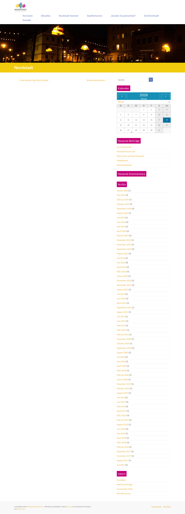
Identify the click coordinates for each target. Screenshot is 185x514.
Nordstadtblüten (124, 165)
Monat (121, 102)
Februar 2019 (123, 420)
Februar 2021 (123, 334)
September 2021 (124, 307)
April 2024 (121, 231)
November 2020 (124, 339)
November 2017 (124, 456)
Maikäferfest (122, 160)
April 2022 (121, 303)
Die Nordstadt (151, 15)
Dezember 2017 (124, 451)
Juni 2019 (121, 402)
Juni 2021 (121, 321)
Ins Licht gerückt (124, 147)
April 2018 (121, 438)
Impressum (156, 507)
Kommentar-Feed (124, 489)
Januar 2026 (122, 190)
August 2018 (122, 424)
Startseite (28, 15)
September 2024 (124, 208)
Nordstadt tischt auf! (126, 151)
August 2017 (122, 460)
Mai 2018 (121, 433)
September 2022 (124, 285)
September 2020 (124, 348)
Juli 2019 (121, 397)
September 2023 (124, 249)
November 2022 (124, 280)
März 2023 (121, 271)
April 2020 (121, 366)
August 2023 (122, 253)
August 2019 (122, 393)
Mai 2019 (121, 406)
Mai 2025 (121, 195)
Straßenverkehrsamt (97, 80)
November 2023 (124, 244)
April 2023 (121, 267)
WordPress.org (123, 493)
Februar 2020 (123, 375)
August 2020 (122, 352)
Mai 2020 (121, 361)
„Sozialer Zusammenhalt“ (123, 15)
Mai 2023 (121, 262)
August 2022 (122, 289)
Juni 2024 (121, 222)
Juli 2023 (121, 258)
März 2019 (121, 415)
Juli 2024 (121, 217)
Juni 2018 (121, 429)
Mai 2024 (121, 226)
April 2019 (121, 411)
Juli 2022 (121, 294)
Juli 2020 (121, 357)
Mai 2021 (121, 325)
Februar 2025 (123, 199)
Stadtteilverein (94, 15)
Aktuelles (45, 15)
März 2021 (121, 330)
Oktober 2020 (123, 343)
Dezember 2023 (124, 240)
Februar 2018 (123, 447)
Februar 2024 (123, 235)
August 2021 (122, 312)
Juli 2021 (121, 316)
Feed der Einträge (124, 484)
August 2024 (122, 213)
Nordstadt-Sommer (69, 15)
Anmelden (121, 480)
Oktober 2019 (123, 388)
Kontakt (27, 20)
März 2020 (121, 370)
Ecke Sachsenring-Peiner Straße (33, 80)
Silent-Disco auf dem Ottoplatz (130, 156)
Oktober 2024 (123, 204)
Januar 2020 (122, 379)
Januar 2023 (122, 276)
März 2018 (121, 442)
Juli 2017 (121, 465)
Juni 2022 (121, 298)
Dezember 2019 (124, 384)
